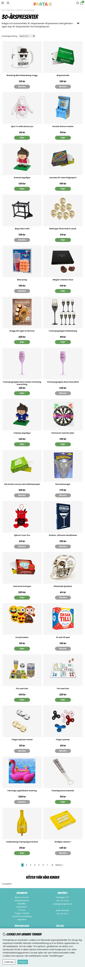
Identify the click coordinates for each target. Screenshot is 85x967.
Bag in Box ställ (22, 229)
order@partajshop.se (62, 904)
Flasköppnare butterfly (63, 791)
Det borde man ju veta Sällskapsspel (22, 484)
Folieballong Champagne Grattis (22, 842)
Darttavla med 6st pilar (63, 433)
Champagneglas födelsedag (63, 331)
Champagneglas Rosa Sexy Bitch (63, 382)
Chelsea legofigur (22, 433)
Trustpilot (7, 884)
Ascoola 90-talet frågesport (62, 178)
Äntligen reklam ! (63, 842)
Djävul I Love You (22, 535)
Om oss (21, 910)
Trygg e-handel (22, 913)
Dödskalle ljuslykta (63, 586)
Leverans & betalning (21, 916)
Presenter (19, 10)
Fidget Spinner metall (22, 740)
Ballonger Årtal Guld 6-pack (62, 229)
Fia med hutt (22, 689)
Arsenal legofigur (22, 178)
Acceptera (23, 962)
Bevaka (22, 87)
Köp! (63, 240)
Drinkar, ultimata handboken (63, 535)
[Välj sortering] (27, 36)
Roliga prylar (10, 10)
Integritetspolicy (21, 901)
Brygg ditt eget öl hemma (22, 331)
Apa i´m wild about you (22, 126)
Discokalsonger (62, 484)
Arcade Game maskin (62, 126)
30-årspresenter (29, 10)
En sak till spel (63, 637)
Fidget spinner (63, 740)
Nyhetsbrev (22, 907)
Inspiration (22, 920)
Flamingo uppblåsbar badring (22, 791)
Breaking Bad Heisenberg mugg (22, 75)
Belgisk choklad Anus (63, 280)
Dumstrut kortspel (22, 586)
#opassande (63, 75)
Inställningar (9, 962)
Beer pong (22, 280)
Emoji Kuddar (22, 637)
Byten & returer (22, 897)
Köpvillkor (22, 904)
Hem (3, 10)
